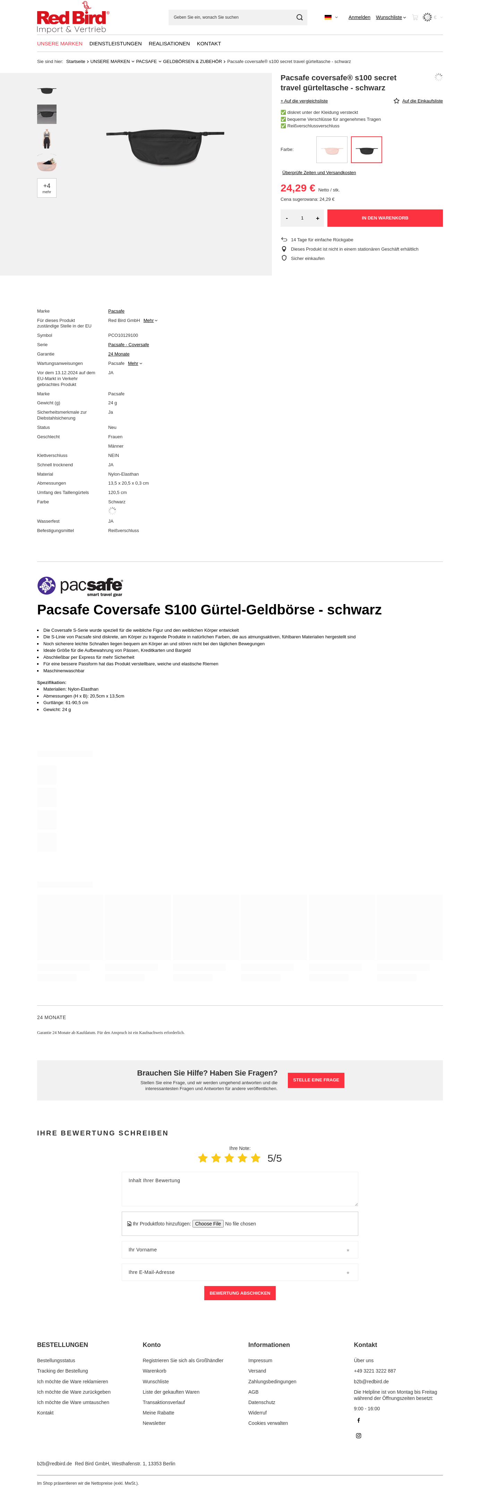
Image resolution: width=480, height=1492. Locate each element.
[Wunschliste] (391, 17)
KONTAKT (209, 43)
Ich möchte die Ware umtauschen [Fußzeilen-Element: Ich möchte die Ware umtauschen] (73, 1402)
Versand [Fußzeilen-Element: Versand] (257, 1371)
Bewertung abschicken (239, 1293)
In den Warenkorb (385, 218)
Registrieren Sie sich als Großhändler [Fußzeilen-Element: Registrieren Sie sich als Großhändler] (183, 1360)
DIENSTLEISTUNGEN (115, 43)
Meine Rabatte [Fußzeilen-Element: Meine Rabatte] (158, 1412)
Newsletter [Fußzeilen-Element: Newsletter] (154, 1423)
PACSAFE (146, 61)
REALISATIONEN (169, 43)
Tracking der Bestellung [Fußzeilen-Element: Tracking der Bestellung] (62, 1371)
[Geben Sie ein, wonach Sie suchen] (238, 17)
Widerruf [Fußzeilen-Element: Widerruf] (257, 1412)
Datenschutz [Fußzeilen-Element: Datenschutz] (261, 1402)
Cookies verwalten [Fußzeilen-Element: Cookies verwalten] (268, 1423)
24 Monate (118, 354)
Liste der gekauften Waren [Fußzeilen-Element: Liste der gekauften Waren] (171, 1392)
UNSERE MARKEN (60, 43)
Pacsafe (116, 311)
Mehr (149, 320)
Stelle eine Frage (316, 1079)
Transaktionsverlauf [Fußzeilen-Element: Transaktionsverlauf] (164, 1402)
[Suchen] (299, 17)
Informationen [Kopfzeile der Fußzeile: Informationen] (269, 1344)
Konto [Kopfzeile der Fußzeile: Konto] (152, 1344)
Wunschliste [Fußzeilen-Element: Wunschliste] (156, 1381)
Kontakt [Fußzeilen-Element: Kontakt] (45, 1412)
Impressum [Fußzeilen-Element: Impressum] (260, 1360)
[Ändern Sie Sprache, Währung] (331, 17)
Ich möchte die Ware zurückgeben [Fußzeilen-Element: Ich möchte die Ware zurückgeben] (74, 1392)
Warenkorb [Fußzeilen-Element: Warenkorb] (154, 1371)
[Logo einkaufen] (73, 17)
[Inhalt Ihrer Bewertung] (240, 1189)
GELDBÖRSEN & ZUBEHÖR (192, 61)
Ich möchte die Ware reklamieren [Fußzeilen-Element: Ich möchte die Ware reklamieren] (72, 1381)
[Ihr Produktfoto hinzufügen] (238, 1224)
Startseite (75, 61)
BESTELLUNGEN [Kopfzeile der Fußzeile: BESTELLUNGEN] (62, 1344)
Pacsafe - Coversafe (128, 344)
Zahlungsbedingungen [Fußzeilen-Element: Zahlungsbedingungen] (272, 1381)
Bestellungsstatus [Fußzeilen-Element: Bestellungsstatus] (56, 1360)
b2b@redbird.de (54, 1463)
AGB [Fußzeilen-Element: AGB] (253, 1392)
